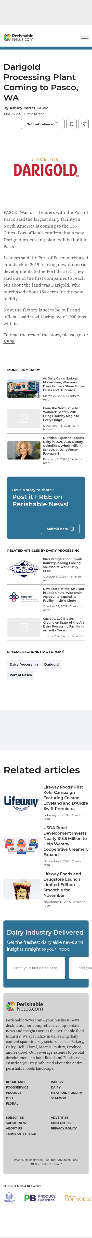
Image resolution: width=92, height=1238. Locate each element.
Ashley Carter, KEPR (28, 108)
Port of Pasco (21, 675)
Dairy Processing (24, 664)
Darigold (51, 664)
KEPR (9, 341)
